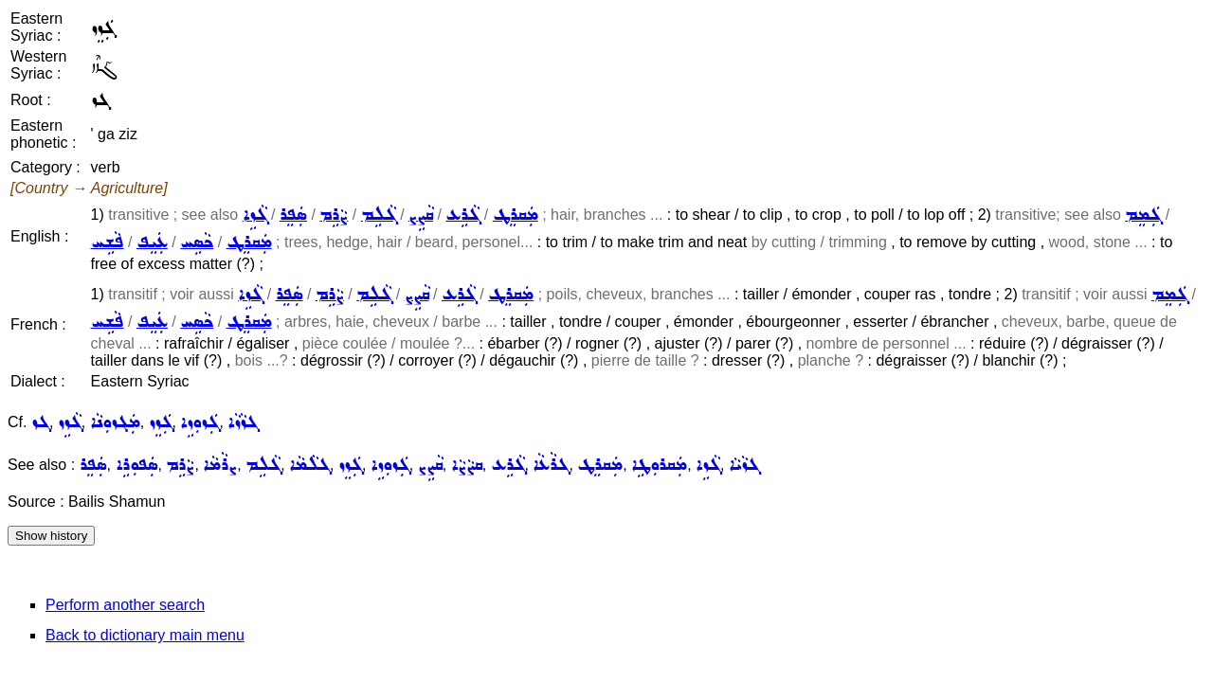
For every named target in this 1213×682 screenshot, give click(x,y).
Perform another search (125, 605)
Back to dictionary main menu (144, 635)
